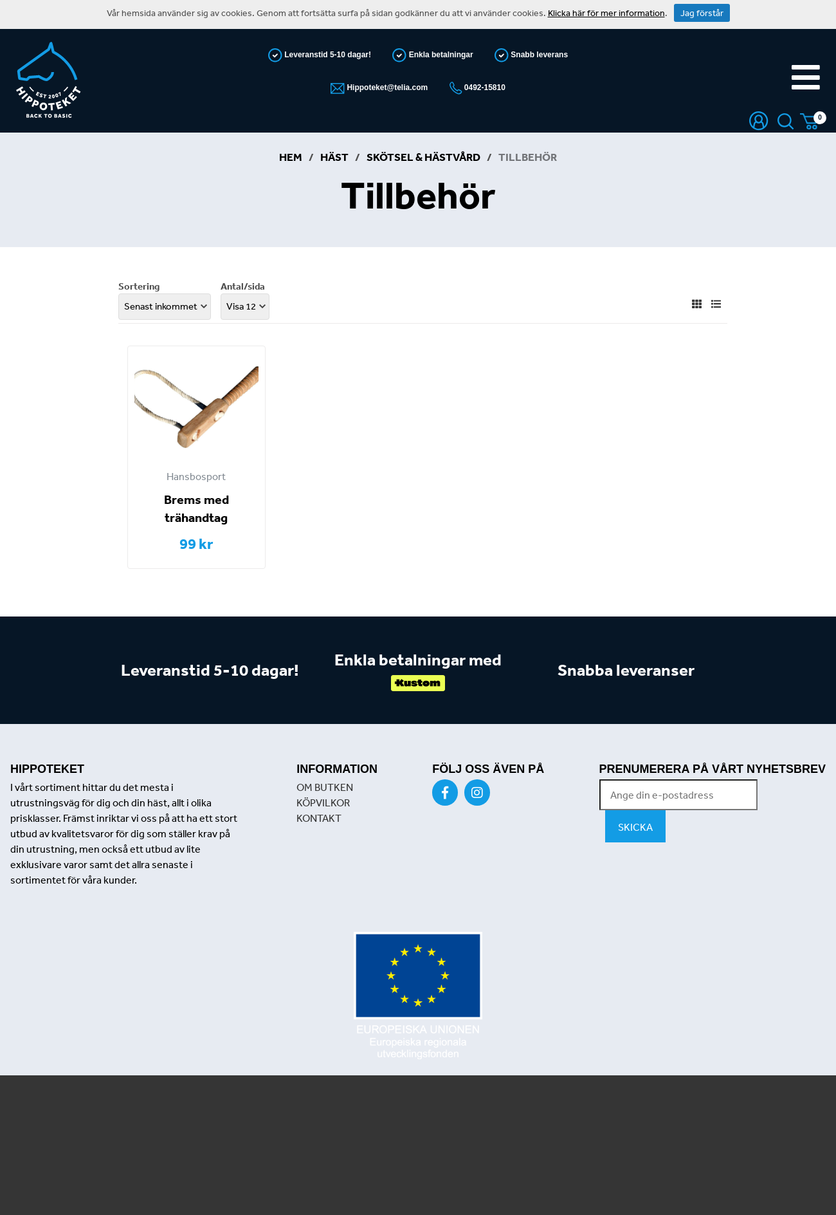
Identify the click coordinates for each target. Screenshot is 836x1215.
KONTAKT (318, 818)
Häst (334, 156)
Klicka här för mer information (606, 13)
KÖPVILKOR (323, 802)
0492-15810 (483, 87)
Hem (290, 156)
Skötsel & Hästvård (423, 156)
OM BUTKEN (324, 787)
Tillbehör (527, 156)
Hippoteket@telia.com (386, 87)
